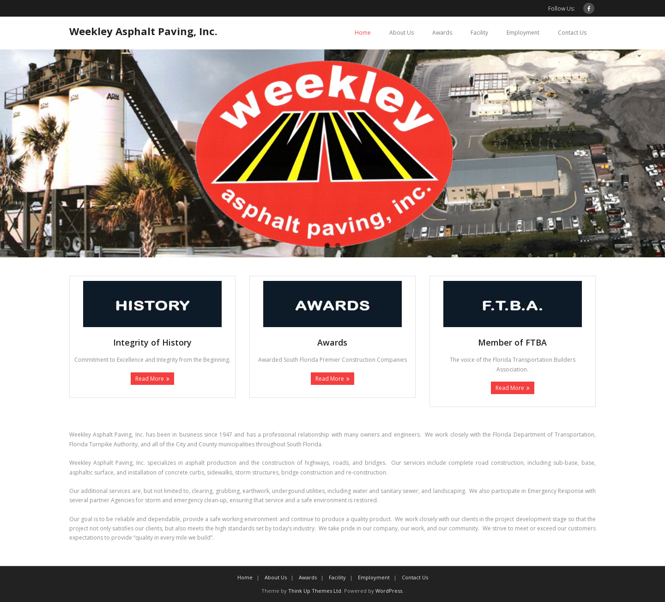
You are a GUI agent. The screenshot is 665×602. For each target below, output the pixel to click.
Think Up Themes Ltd (314, 590)
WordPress (388, 590)
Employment (523, 32)
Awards (442, 32)
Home (363, 32)
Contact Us (572, 32)
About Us (401, 32)
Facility (479, 32)
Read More (149, 379)
